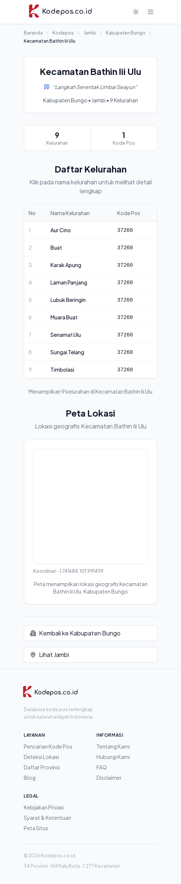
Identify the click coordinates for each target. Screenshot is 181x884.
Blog (30, 777)
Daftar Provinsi (42, 767)
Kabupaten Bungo (125, 33)
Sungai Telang (67, 352)
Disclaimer (109, 777)
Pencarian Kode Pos (48, 746)
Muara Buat (64, 317)
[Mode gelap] (135, 12)
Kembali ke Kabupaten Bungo (75, 633)
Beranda (33, 33)
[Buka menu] (150, 12)
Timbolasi (62, 369)
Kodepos (63, 33)
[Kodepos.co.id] (50, 692)
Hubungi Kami (113, 756)
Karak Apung (65, 265)
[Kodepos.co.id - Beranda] (60, 11)
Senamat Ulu (65, 334)
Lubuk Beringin (68, 299)
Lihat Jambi (49, 654)
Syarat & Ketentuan (47, 817)
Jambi (89, 33)
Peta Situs (36, 828)
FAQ (101, 767)
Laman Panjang (68, 282)
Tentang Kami (113, 746)
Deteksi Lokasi (41, 756)
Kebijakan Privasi (44, 807)
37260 (125, 230)
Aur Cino (60, 230)
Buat (56, 247)
